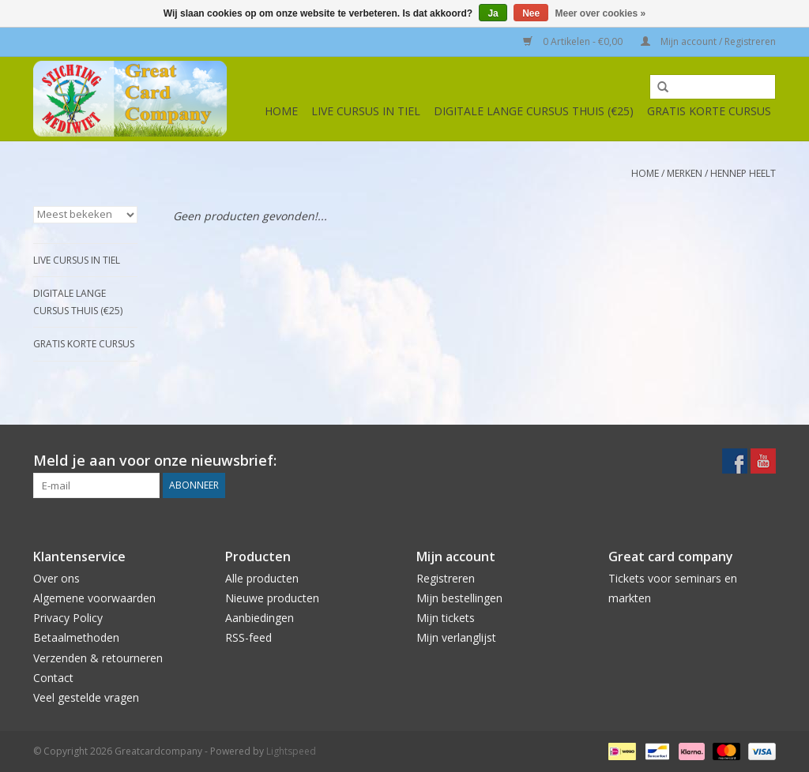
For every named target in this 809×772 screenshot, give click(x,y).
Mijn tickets (445, 617)
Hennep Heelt (743, 173)
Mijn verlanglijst (456, 637)
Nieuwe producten (272, 597)
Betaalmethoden (76, 637)
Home (281, 110)
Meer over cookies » (600, 13)
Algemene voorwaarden (94, 597)
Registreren (445, 578)
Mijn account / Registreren (708, 41)
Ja (492, 13)
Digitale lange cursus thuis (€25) (534, 110)
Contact (53, 677)
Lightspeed (291, 751)
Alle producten (262, 578)
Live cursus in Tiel (365, 110)
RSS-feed (248, 637)
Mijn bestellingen (459, 597)
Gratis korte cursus (709, 110)
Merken (684, 173)
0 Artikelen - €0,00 (574, 41)
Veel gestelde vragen (86, 697)
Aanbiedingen (259, 617)
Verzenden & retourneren (98, 657)
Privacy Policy (68, 617)
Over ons (56, 578)
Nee (531, 13)
